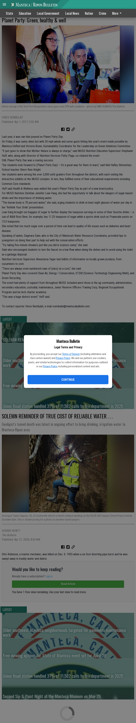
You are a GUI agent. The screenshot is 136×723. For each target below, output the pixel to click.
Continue (67, 379)
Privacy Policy (63, 358)
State (9, 13)
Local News (72, 13)
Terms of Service (71, 354)
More (117, 13)
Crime (102, 13)
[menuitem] (117, 13)
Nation (89, 13)
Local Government (48, 13)
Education (25, 13)
